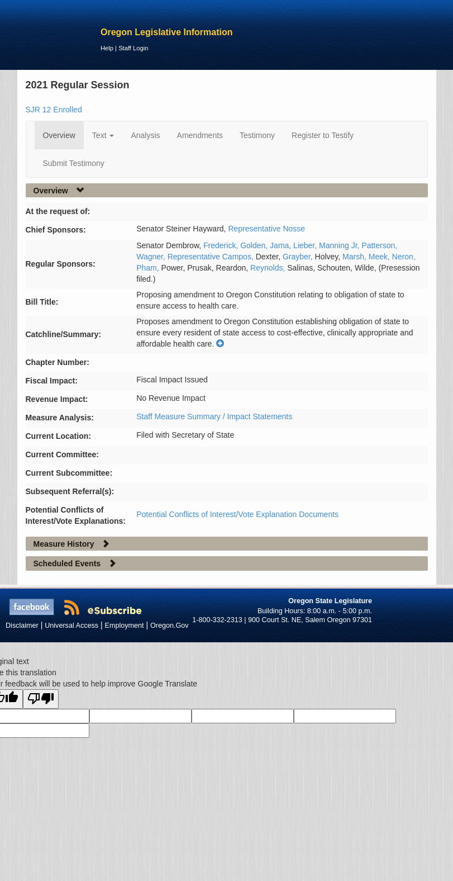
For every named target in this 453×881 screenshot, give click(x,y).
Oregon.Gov (169, 625)
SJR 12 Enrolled (54, 109)
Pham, (148, 267)
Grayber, (299, 256)
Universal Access (71, 625)
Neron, (404, 256)
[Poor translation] (41, 699)
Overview (59, 135)
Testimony (257, 135)
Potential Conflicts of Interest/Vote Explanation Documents (237, 514)
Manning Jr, (340, 245)
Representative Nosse (266, 228)
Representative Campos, (212, 256)
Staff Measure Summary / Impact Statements (214, 416)
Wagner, (152, 256)
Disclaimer (22, 625)
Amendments (200, 135)
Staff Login (133, 48)
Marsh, (355, 256)
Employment (124, 625)
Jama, (281, 245)
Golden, (255, 245)
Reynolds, (268, 267)
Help (107, 48)
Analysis (145, 135)
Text (103, 135)
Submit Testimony (73, 163)
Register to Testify (323, 135)
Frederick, (221, 245)
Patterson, (379, 245)
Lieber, (306, 245)
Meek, (380, 256)
